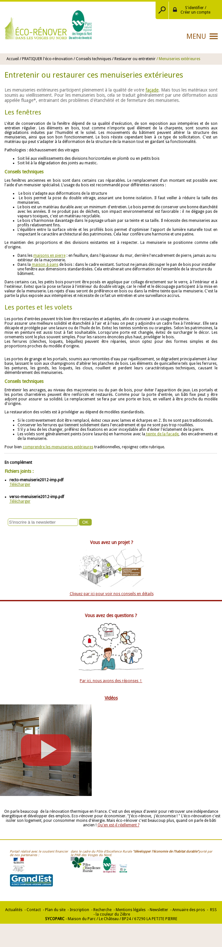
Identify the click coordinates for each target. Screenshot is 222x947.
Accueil (12, 59)
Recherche (102, 910)
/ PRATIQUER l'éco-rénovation (47, 59)
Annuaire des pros (188, 910)
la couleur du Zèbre (113, 914)
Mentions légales (131, 910)
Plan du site (55, 910)
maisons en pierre (49, 255)
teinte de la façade (162, 434)
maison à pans (45, 264)
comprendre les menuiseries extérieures (58, 447)
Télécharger (19, 484)
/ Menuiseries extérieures (178, 59)
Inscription (79, 910)
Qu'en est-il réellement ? (118, 825)
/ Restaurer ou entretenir (134, 59)
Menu (196, 36)
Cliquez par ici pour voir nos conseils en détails (112, 594)
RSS (213, 910)
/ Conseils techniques (92, 59)
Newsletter (159, 910)
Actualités (13, 910)
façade (152, 90)
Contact (34, 910)
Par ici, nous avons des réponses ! (111, 681)
